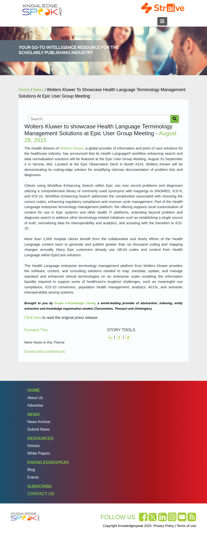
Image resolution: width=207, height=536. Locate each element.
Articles (33, 446)
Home (33, 390)
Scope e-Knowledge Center (74, 303)
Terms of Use (186, 526)
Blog (31, 470)
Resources (40, 438)
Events (33, 477)
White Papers (38, 453)
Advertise (35, 405)
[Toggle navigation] (162, 21)
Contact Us (40, 493)
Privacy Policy (163, 526)
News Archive (38, 422)
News (33, 414)
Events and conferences (44, 352)
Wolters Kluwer (72, 148)
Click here (32, 318)
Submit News (38, 429)
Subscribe (39, 486)
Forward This (36, 330)
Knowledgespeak (48, 462)
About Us (35, 398)
